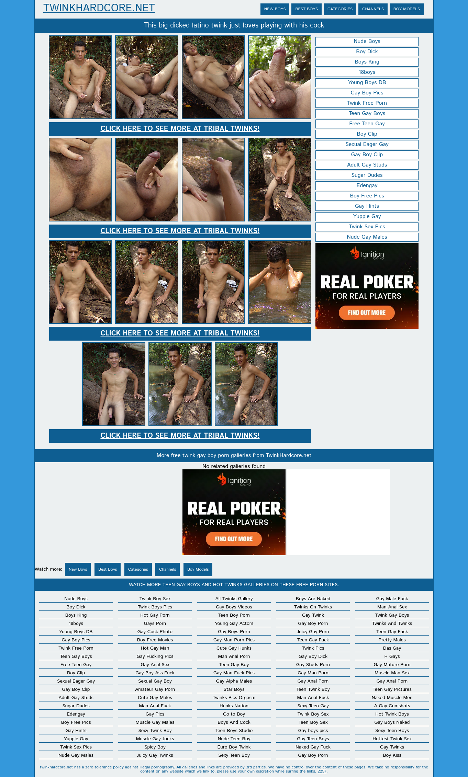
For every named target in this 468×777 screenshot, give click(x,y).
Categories (340, 9)
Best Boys (306, 9)
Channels (373, 9)
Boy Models (406, 9)
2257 (321, 771)
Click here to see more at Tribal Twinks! (179, 129)
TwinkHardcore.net (99, 8)
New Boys (275, 9)
